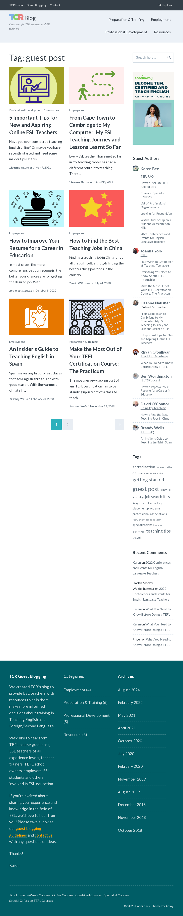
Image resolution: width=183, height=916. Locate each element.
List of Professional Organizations (153, 205)
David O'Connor (80, 283)
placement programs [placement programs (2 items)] (147, 508)
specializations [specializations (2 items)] (142, 525)
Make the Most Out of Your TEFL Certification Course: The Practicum (95, 360)
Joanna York (78, 406)
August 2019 (129, 792)
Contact (55, 5)
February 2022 (130, 702)
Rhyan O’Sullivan (156, 352)
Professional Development (126, 32)
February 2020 (130, 766)
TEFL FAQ (147, 176)
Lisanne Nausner (20, 167)
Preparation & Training (126, 19)
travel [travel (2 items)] (137, 537)
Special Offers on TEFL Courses (31, 900)
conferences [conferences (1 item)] (145, 473)
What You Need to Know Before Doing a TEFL (157, 364)
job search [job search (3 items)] (153, 496)
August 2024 (129, 689)
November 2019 (132, 779)
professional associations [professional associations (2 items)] (150, 514)
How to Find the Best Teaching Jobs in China (155, 416)
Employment (161, 19)
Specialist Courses (116, 895)
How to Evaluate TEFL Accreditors (155, 184)
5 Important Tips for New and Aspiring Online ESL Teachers (33, 124)
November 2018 (132, 817)
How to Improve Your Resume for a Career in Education (36, 247)
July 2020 (126, 753)
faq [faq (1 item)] (162, 473)
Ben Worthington (20, 290)
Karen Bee (150, 169)
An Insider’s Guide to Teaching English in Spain (33, 356)
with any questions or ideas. (33, 841)
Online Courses (62, 895)
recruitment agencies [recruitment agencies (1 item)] (144, 519)
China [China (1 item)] (136, 473)
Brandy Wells (18, 399)
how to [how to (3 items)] (165, 489)
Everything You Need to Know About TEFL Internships (156, 275)
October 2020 (130, 740)
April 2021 (127, 728)
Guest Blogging (36, 5)
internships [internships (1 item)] (138, 497)
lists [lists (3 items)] (166, 496)
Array (169, 906)
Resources (162, 32)
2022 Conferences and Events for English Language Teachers (155, 237)
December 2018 (132, 804)
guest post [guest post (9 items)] (146, 488)
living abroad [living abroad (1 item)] (139, 503)
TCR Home (16, 5)
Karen (137, 562)
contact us (43, 835)
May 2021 (126, 715)
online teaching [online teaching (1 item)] (154, 503)
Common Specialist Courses (153, 195)
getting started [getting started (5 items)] (148, 479)
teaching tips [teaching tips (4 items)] (158, 531)
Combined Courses (88, 895)
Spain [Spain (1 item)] (158, 519)
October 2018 (130, 830)
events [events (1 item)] (156, 473)
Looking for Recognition (156, 213)
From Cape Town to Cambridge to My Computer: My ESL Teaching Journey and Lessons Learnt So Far (95, 132)
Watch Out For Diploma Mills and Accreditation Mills (156, 223)
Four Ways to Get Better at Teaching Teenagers (157, 263)
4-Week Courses (38, 895)
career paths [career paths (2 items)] (164, 467)
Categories (73, 676)
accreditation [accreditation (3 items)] (144, 467)
